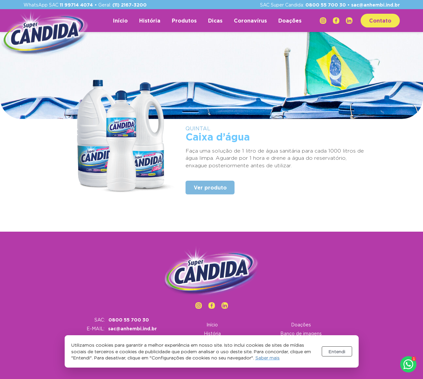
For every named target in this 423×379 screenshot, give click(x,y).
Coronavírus (250, 21)
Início (120, 21)
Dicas (215, 21)
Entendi (337, 351)
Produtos (184, 21)
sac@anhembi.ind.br (375, 4)
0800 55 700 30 (325, 4)
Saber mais (267, 357)
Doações (289, 21)
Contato (380, 21)
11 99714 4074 (76, 4)
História (149, 21)
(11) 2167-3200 (129, 4)
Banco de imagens (301, 333)
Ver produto (210, 187)
